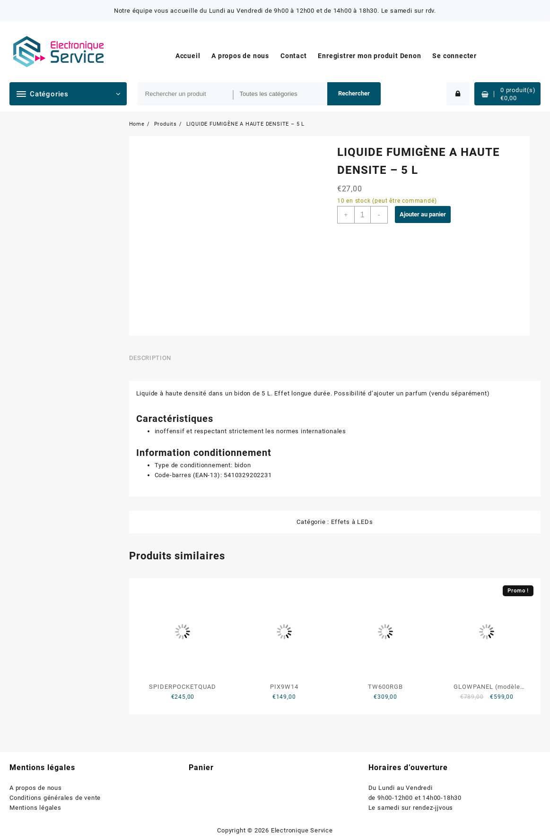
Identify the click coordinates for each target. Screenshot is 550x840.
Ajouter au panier (423, 214)
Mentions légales (35, 807)
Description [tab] (150, 357)
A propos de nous (35, 787)
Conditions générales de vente (55, 797)
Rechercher (354, 93)
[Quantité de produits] (362, 214)
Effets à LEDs (352, 521)
